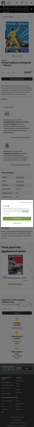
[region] (17, 213)
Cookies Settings (17, 223)
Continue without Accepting (26, 202)
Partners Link (7, 213)
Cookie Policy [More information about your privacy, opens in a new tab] (25, 211)
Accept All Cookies (17, 218)
